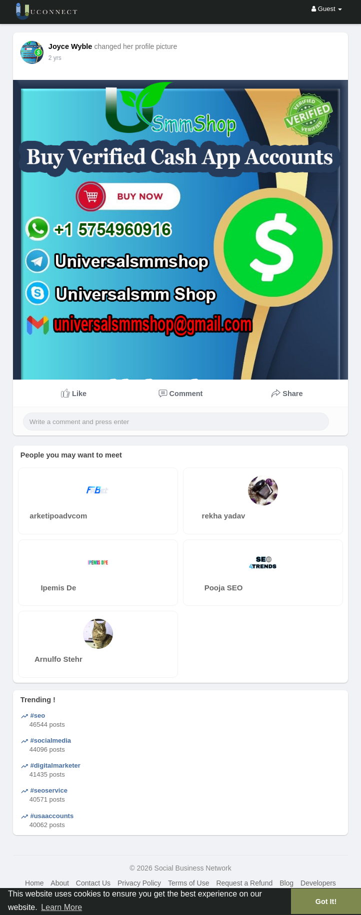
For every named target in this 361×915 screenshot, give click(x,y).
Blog (287, 883)
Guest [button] (327, 8)
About (59, 883)
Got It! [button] (326, 902)
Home (34, 883)
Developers (318, 883)
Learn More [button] (61, 907)
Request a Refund (244, 883)
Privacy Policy (139, 883)
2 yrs (55, 57)
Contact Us (93, 883)
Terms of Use (188, 883)
